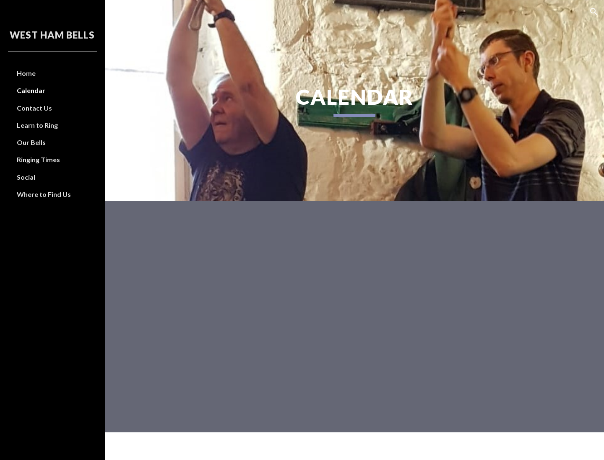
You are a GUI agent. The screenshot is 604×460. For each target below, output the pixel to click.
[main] (354, 100)
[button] (594, 12)
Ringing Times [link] (38, 159)
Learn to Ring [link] (37, 125)
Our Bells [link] (31, 142)
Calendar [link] (31, 90)
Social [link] (26, 177)
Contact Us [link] (34, 108)
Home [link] (26, 73)
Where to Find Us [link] (44, 194)
